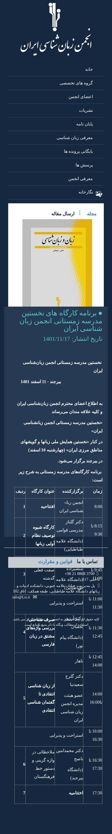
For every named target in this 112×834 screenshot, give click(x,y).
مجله (91, 213)
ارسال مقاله (63, 213)
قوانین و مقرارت (55, 561)
